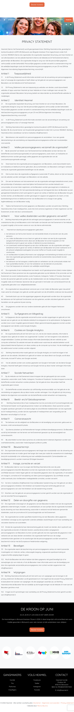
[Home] (4, 19)
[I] (66, 24)
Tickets (68, 20)
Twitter (37, 683)
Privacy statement (67, 703)
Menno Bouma (42, 706)
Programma (31, 20)
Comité (12, 680)
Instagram (37, 686)
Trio (12, 683)
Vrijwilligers (12, 690)
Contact (59, 20)
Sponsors (43, 20)
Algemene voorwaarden (50, 703)
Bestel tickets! (37, 4)
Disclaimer (37, 703)
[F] (62, 24)
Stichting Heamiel (16, 19)
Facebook (37, 680)
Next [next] (71, 653)
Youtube (37, 690)
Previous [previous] (3, 653)
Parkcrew (12, 686)
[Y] (71, 24)
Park (51, 20)
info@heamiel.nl (62, 690)
